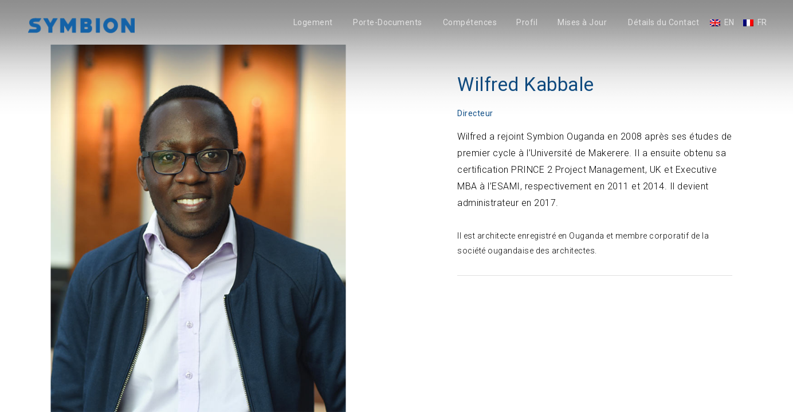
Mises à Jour (582, 22)
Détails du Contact (663, 22)
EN (729, 22)
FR (762, 22)
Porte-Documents (387, 22)
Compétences (470, 22)
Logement (313, 22)
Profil (526, 22)
